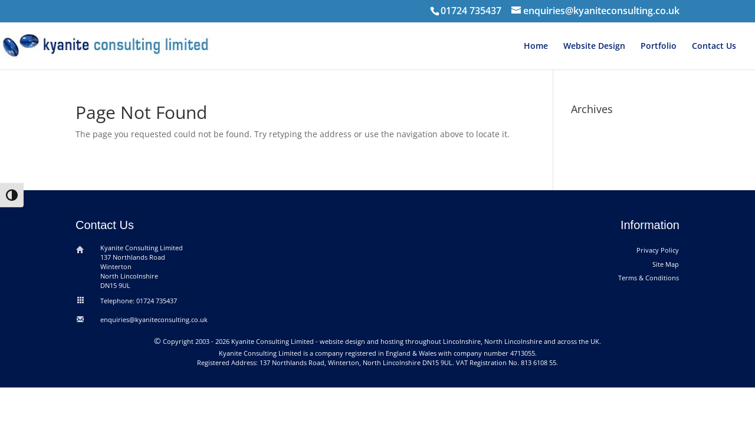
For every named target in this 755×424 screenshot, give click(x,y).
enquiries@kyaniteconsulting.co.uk (154, 319)
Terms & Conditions (648, 277)
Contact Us (714, 46)
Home (536, 46)
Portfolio (659, 46)
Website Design (594, 46)
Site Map (665, 264)
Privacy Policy (657, 250)
